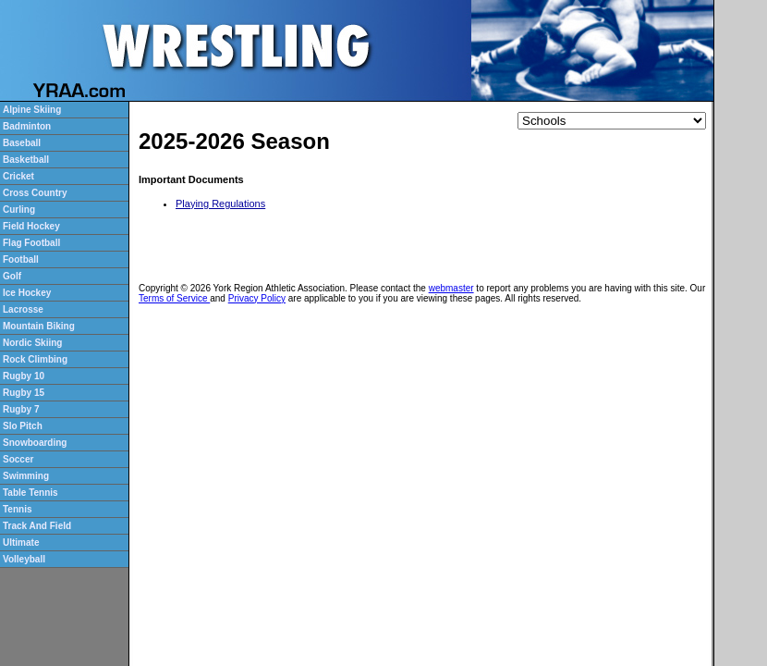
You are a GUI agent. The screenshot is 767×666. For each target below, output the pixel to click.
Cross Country (35, 193)
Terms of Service (174, 298)
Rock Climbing (35, 359)
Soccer (18, 459)
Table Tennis (30, 492)
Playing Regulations (220, 203)
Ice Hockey (27, 293)
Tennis (17, 509)
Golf (12, 276)
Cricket (18, 176)
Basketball (26, 159)
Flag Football (31, 243)
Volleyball (24, 559)
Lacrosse (23, 309)
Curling (19, 209)
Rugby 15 (23, 393)
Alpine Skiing (32, 110)
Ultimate (21, 542)
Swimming (26, 476)
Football (21, 259)
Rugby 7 (21, 409)
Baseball (22, 143)
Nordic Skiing (32, 343)
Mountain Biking (39, 326)
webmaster (451, 288)
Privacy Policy (257, 298)
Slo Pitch (23, 426)
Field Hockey (31, 226)
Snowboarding (35, 443)
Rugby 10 (23, 376)
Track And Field (37, 526)
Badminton (27, 126)
